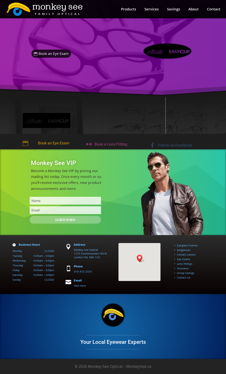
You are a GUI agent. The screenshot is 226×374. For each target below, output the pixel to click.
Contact (213, 9)
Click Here (80, 285)
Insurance (183, 268)
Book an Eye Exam (53, 53)
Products (128, 9)
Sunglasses (184, 250)
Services (151, 9)
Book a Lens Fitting (110, 147)
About (193, 9)
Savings (173, 9)
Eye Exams (183, 259)
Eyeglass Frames (187, 245)
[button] (141, 258)
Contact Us (183, 277)
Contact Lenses (186, 254)
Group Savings (185, 273)
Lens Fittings (184, 263)
